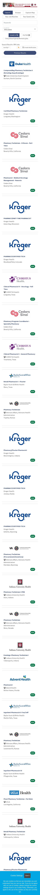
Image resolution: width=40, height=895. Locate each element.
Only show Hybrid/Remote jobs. (16, 38)
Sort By (5, 47)
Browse (18, 13)
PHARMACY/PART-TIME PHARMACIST (17, 218)
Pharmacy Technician (12, 410)
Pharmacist (8, 685)
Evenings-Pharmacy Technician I (16, 655)
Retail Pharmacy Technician (14, 831)
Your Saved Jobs (29, 17)
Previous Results (20, 53)
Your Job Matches (11, 17)
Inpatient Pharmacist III (13, 771)
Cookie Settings (17, 875)
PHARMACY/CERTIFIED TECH (14, 256)
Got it (27, 875)
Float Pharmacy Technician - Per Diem (18, 799)
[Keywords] (20, 22)
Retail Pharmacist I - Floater (14, 381)
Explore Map (30, 13)
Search (7, 13)
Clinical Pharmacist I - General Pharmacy (19, 354)
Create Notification (29, 47)
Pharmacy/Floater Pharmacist (15, 450)
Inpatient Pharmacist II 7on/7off (16, 712)
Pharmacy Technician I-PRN (14, 592)
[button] (26, 35)
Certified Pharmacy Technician (15, 111)
